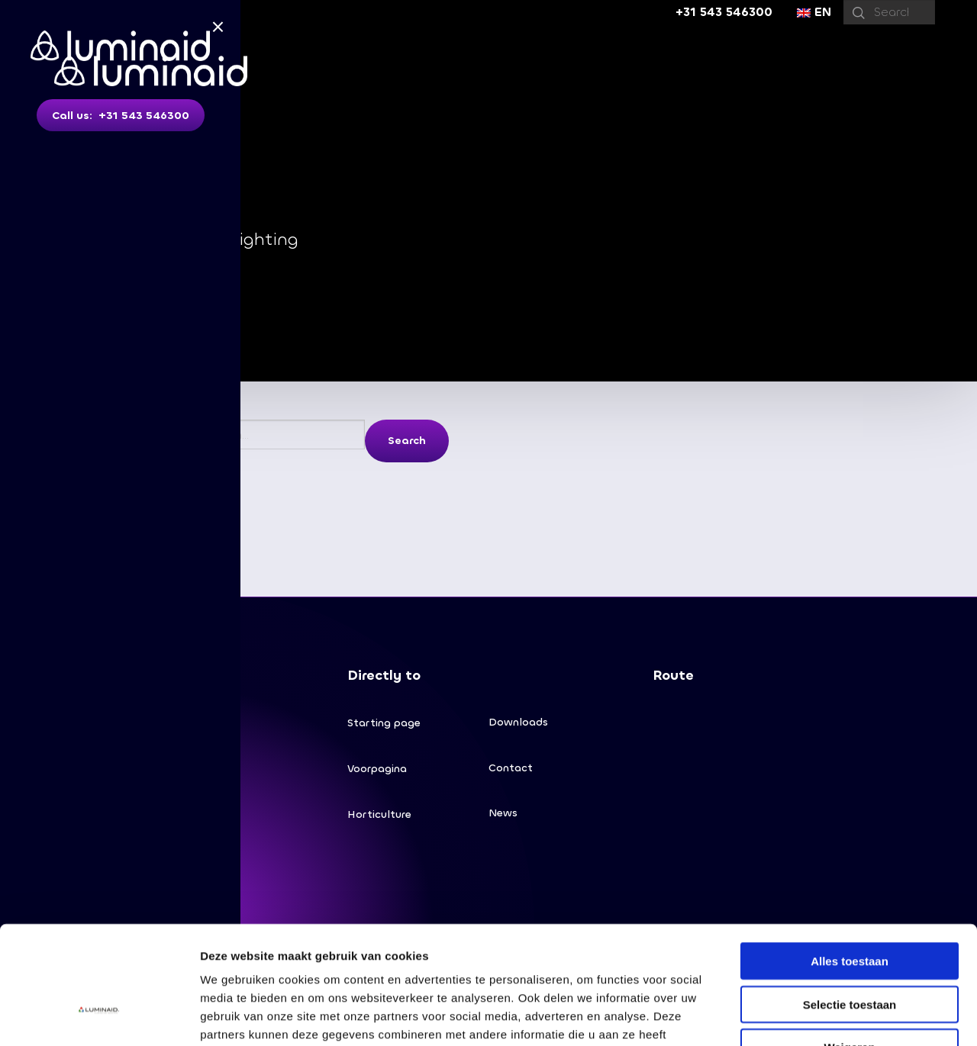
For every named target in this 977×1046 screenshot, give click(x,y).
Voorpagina (377, 768)
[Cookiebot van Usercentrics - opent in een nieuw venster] (99, 1016)
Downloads (518, 722)
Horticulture (379, 814)
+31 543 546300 (724, 12)
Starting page (384, 723)
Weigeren (849, 948)
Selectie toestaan (850, 906)
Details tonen (824, 1015)
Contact (510, 768)
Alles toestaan (849, 862)
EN (814, 12)
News (503, 813)
